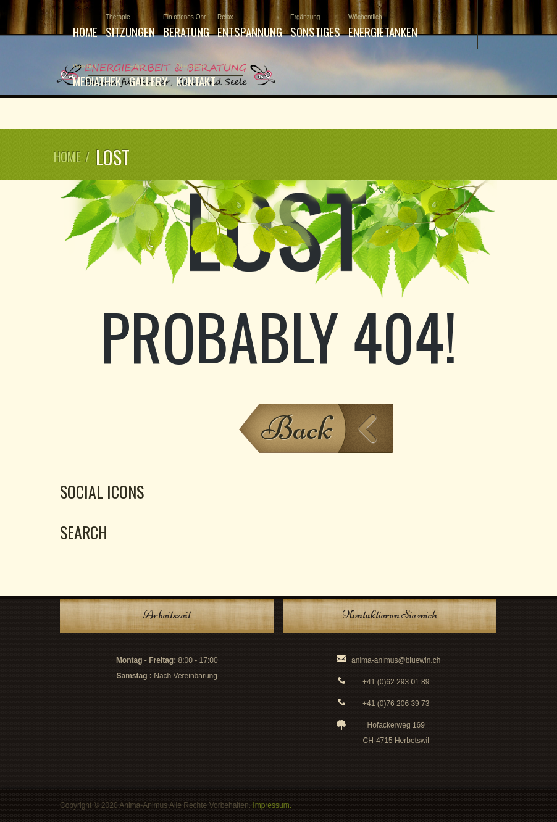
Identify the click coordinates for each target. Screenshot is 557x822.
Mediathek (97, 76)
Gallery (148, 76)
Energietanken (382, 27)
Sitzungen (130, 27)
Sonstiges (315, 27)
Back (297, 428)
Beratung (186, 27)
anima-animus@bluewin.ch (395, 660)
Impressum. (272, 805)
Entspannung (249, 27)
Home (85, 31)
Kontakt (196, 76)
